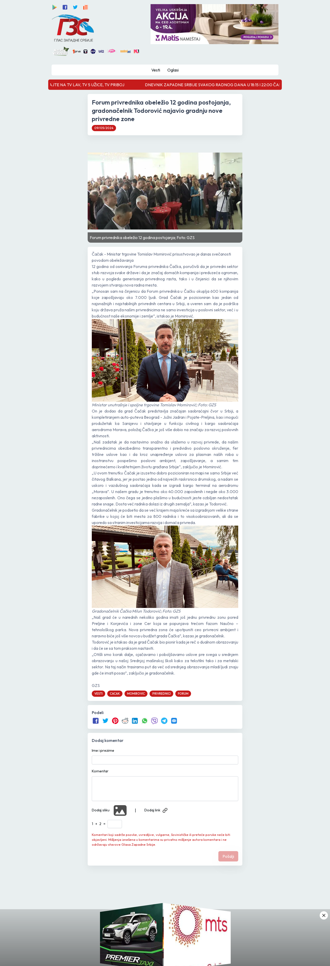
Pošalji (228, 856)
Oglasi (173, 70)
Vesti (155, 70)
